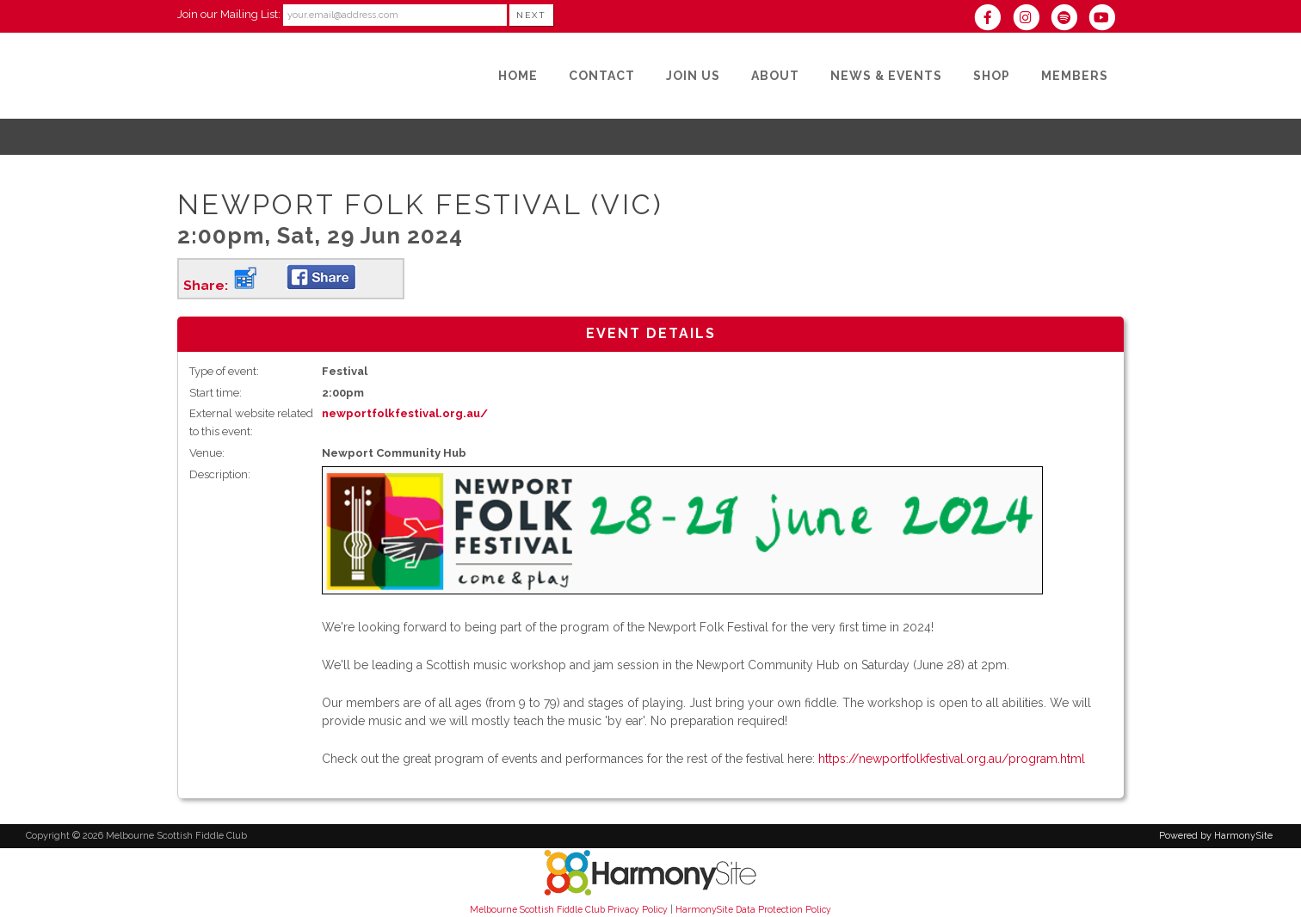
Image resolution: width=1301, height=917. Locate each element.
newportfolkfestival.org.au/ (405, 413)
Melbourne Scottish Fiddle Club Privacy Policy (569, 909)
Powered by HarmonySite (1216, 835)
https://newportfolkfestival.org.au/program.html (951, 759)
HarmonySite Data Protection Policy (753, 909)
